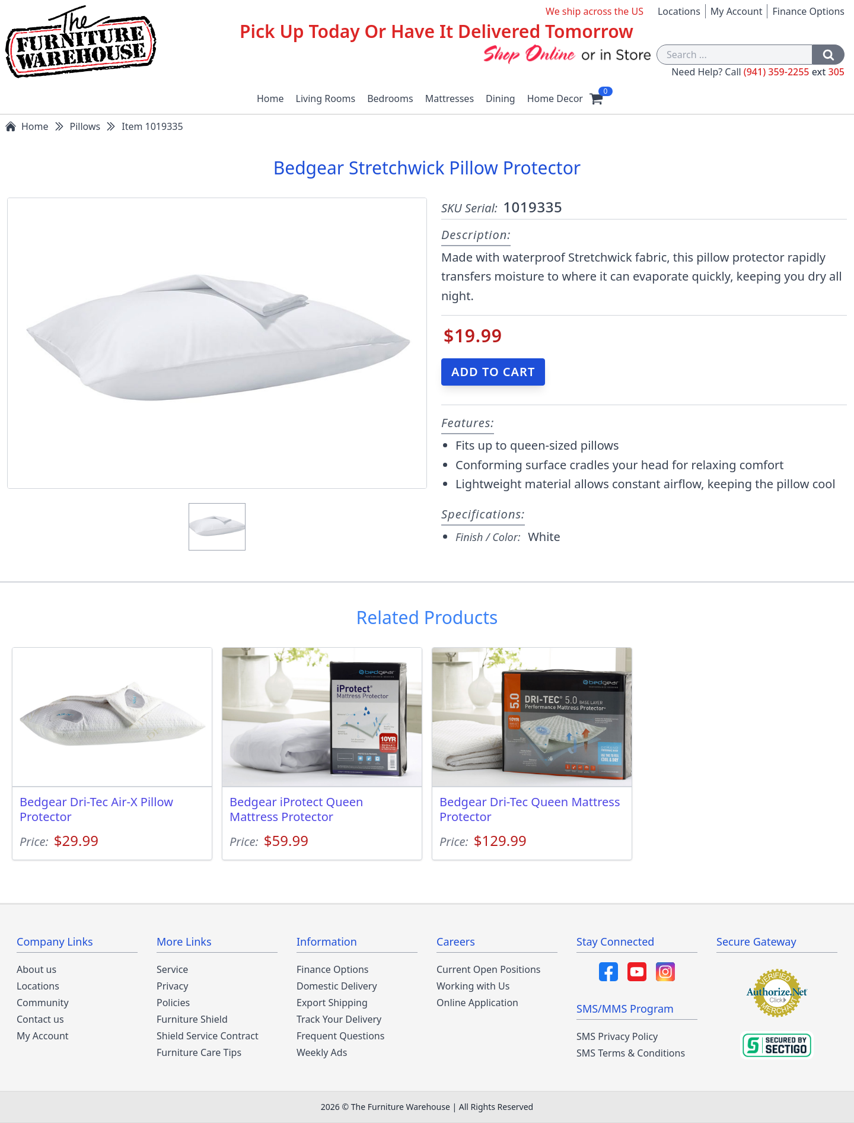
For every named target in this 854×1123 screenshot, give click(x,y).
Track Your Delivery (339, 1019)
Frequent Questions (340, 1035)
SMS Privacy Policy (617, 1036)
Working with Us (472, 985)
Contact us (40, 1019)
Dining (500, 98)
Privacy (172, 985)
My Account (736, 11)
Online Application (477, 1002)
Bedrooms (390, 98)
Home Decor (555, 98)
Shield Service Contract (208, 1035)
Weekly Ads (322, 1052)
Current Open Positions (488, 969)
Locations (679, 11)
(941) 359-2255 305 (794, 71)
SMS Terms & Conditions (630, 1053)
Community (43, 1002)
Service (172, 969)
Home (270, 98)
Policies (173, 1002)
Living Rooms (326, 98)
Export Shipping (332, 1002)
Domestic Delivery (337, 985)
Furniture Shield (192, 1019)
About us (36, 969)
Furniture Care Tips (199, 1052)
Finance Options (808, 11)
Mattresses (449, 98)
